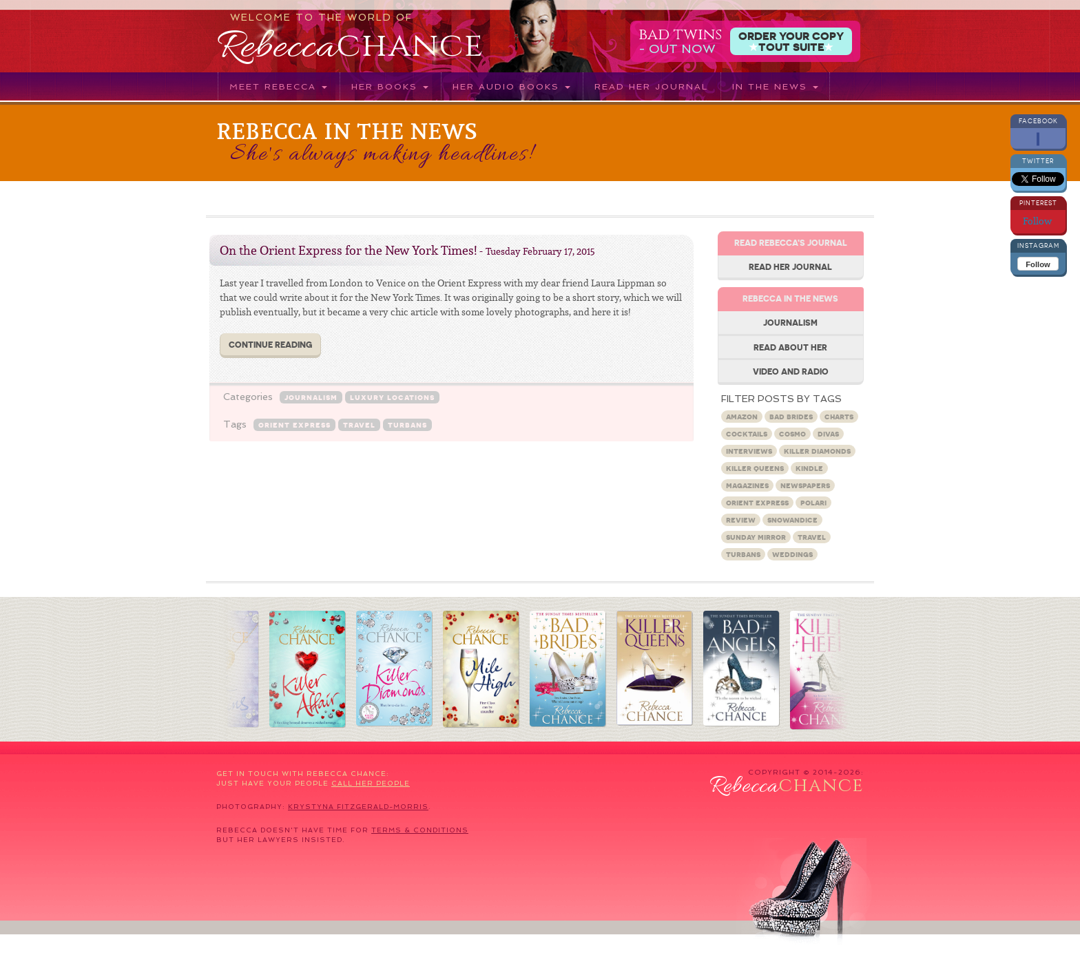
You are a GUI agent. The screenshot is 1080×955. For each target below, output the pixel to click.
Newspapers (805, 485)
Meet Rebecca (278, 86)
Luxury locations (392, 397)
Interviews (749, 450)
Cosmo (792, 433)
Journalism (311, 397)
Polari (813, 502)
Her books (389, 86)
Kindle (809, 468)
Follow (1038, 221)
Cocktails (746, 433)
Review (741, 519)
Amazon (742, 416)
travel (359, 424)
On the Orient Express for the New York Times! (348, 250)
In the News (775, 86)
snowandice (792, 519)
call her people (370, 783)
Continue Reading (270, 344)
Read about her (790, 347)
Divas (828, 433)
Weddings (792, 554)
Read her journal (651, 86)
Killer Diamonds (817, 450)
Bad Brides (791, 416)
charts (838, 416)
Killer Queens (755, 468)
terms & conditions (419, 830)
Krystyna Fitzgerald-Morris (358, 806)
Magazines (747, 485)
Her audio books (511, 86)
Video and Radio (791, 371)
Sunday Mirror (756, 537)
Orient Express (294, 424)
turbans (407, 424)
